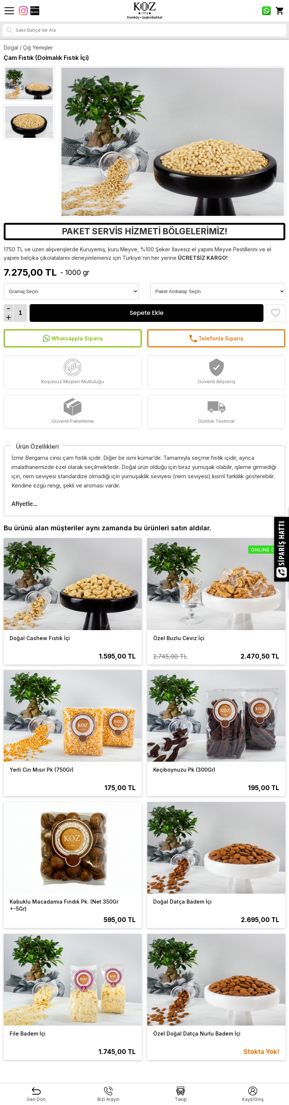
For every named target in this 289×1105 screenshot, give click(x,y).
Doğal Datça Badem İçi (182, 901)
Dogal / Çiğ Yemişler (28, 47)
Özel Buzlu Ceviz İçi (178, 638)
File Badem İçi (28, 1033)
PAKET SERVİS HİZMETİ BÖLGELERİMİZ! (144, 231)
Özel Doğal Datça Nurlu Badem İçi (197, 1033)
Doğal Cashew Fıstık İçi (40, 638)
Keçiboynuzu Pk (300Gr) (184, 769)
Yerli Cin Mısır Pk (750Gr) (42, 769)
